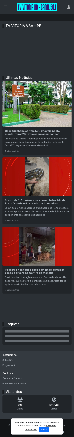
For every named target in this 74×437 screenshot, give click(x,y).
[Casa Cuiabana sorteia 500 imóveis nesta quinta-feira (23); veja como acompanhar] (37, 118)
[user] (68, 6)
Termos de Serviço (12, 378)
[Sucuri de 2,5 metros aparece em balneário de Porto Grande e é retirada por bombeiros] (37, 190)
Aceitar (44, 429)
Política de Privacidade (14, 383)
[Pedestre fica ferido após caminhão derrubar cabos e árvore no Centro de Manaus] (37, 260)
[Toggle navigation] (5, 6)
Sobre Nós (7, 360)
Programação (9, 365)
